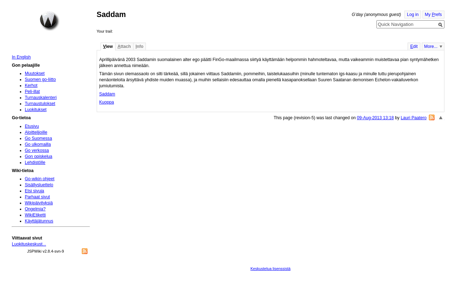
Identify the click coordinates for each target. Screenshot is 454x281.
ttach (124, 46)
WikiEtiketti (35, 215)
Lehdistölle (35, 162)
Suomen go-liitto (40, 79)
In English (21, 57)
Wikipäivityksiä (39, 202)
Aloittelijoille (36, 132)
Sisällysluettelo (39, 184)
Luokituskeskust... (29, 244)
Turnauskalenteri (41, 97)
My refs (433, 14)
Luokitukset (36, 109)
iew (108, 46)
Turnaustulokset (40, 103)
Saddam (107, 94)
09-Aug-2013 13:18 (375, 117)
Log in (413, 14)
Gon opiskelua (38, 156)
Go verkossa (37, 150)
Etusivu (32, 126)
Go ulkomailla (38, 144)
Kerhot (31, 85)
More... (431, 46)
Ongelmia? (35, 208)
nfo (139, 46)
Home (49, 21)
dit (414, 46)
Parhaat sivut (37, 196)
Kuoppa (106, 102)
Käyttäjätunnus (39, 221)
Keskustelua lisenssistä (270, 268)
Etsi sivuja (34, 190)
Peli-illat (32, 91)
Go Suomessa (38, 138)
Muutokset (35, 73)
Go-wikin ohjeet (40, 178)
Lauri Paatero (414, 117)
